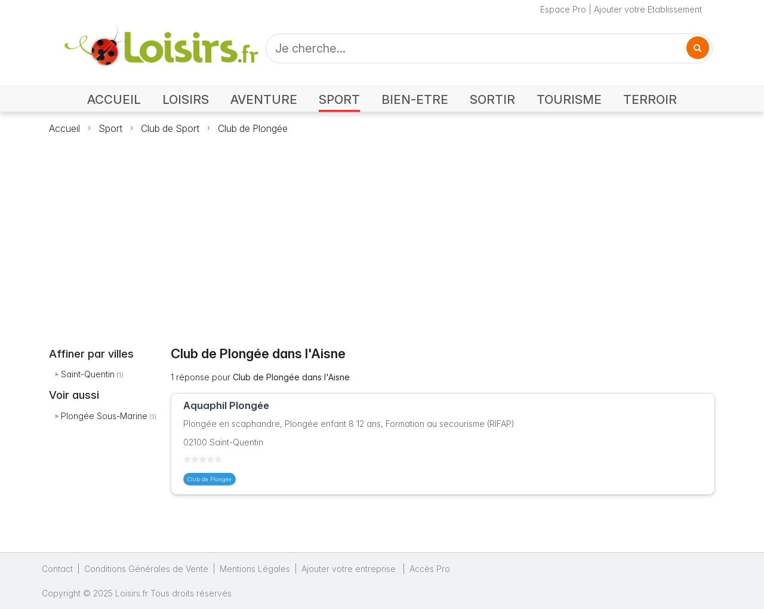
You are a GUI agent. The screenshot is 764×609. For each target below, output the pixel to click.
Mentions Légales (255, 569)
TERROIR (650, 99)
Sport (110, 128)
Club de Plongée (253, 128)
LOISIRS (185, 99)
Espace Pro (563, 9)
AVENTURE (263, 99)
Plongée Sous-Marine (104, 416)
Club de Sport (170, 128)
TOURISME (569, 99)
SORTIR (492, 99)
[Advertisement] (382, 233)
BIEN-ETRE (414, 99)
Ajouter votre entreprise (349, 569)
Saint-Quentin (88, 374)
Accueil (64, 128)
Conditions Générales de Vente (146, 569)
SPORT (339, 99)
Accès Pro (429, 569)
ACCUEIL (114, 99)
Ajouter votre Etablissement (648, 9)
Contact (57, 569)
